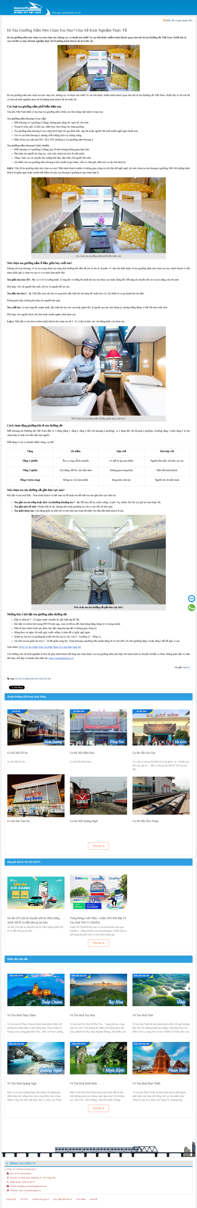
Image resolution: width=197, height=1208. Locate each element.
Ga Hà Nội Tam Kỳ (18, 821)
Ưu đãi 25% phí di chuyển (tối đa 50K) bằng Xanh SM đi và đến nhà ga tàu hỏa (33, 920)
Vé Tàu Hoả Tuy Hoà (82, 1015)
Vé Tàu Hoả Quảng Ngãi (22, 1083)
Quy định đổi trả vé (62, 1199)
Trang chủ (11, 1199)
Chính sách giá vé (40, 1199)
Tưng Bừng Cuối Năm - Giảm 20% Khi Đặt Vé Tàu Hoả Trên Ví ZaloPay (98, 920)
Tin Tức (24, 1199)
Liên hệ (93, 1199)
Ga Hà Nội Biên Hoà (82, 752)
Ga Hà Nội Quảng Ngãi (84, 821)
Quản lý (186, 667)
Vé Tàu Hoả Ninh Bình (83, 1083)
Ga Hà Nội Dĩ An (17, 752)
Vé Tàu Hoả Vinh (142, 1015)
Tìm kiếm (81, 1199)
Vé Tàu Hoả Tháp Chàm (21, 1015)
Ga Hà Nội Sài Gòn (143, 752)
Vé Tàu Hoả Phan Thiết (146, 1083)
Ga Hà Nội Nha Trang (145, 821)
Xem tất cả (98, 846)
